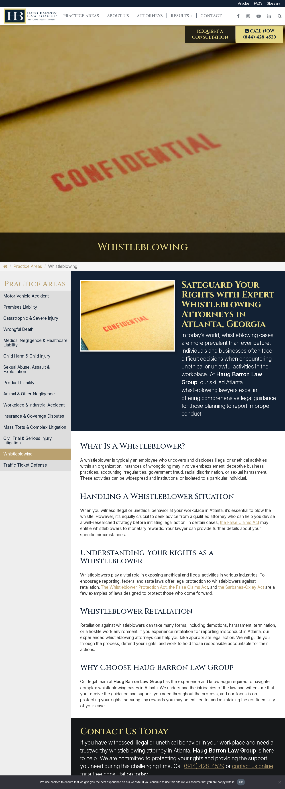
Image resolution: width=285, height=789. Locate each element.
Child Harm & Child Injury (26, 356)
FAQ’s (258, 3)
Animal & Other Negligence (29, 394)
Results (181, 16)
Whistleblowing (18, 454)
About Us (118, 16)
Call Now (259, 34)
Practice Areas (81, 16)
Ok (241, 782)
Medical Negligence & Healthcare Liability (35, 343)
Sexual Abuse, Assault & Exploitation (26, 369)
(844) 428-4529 (204, 766)
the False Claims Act (239, 522)
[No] (279, 782)
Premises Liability (20, 307)
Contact (211, 16)
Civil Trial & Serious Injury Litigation (27, 440)
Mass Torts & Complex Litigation (34, 427)
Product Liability (18, 382)
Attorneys (150, 16)
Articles (244, 3)
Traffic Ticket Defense (25, 465)
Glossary (273, 3)
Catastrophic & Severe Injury (30, 318)
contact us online (252, 766)
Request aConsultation (210, 34)
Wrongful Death (18, 329)
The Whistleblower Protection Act (134, 587)
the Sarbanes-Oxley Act (241, 587)
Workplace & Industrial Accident (34, 405)
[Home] (5, 266)
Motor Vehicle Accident (26, 296)
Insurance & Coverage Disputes (33, 416)
